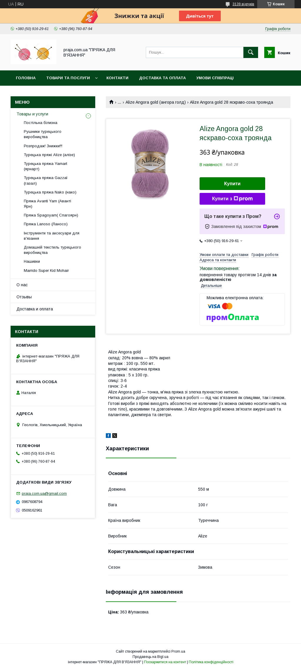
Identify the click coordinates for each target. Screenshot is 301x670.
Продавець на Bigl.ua (150, 657)
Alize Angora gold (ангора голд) (156, 102)
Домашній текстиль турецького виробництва (52, 250)
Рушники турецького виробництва (42, 134)
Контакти (117, 78)
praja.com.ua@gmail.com (44, 493)
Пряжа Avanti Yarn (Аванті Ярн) (47, 204)
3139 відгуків (243, 4)
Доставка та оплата (162, 78)
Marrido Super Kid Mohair (46, 270)
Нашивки (32, 261)
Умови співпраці (215, 78)
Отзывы (24, 297)
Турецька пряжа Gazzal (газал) (45, 180)
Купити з (232, 198)
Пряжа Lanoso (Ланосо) (46, 224)
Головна (26, 78)
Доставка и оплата (34, 309)
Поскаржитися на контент (165, 662)
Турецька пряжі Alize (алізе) (49, 155)
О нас (22, 284)
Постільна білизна (40, 122)
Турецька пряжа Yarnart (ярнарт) (45, 166)
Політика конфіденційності (211, 662)
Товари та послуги (68, 78)
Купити (232, 183)
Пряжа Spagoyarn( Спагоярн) (51, 215)
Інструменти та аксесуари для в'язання (51, 236)
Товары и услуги (32, 114)
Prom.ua (178, 651)
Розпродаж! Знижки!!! (43, 146)
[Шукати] (250, 52)
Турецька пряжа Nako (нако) (50, 192)
